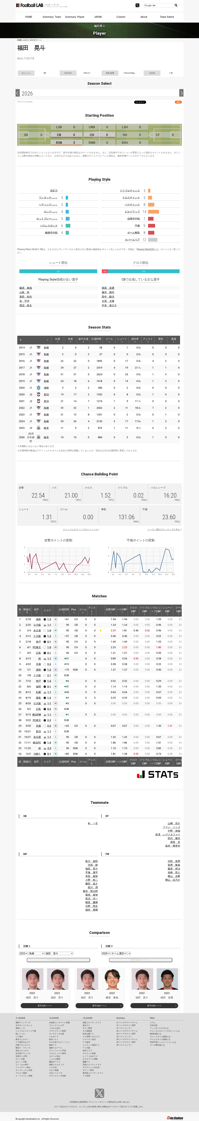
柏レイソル (20, 1034)
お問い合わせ (122, 1102)
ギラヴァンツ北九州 (91, 1067)
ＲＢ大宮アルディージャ (59, 1042)
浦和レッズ (20, 1028)
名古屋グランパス (23, 1053)
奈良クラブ (87, 1050)
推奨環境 (83, 1102)
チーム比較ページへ (58, 960)
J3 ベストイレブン (124, 1045)
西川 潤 (93, 887)
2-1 (49, 675)
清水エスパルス (22, 1050)
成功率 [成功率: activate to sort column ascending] (135, 340)
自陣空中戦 (133, 218)
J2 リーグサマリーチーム (127, 1031)
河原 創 (93, 864)
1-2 (49, 636)
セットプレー (47, 218)
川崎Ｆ (37, 753)
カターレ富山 (54, 1056)
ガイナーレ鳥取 (89, 1053)
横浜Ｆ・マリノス (23, 1048)
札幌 (38, 692)
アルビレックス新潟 (57, 1053)
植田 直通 (108, 287)
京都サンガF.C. (22, 1056)
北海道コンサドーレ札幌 (59, 1022)
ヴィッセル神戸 (22, 1065)
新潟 (46, 394)
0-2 (49, 709)
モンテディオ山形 (56, 1034)
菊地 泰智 (91, 894)
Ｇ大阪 (37, 624)
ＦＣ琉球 (86, 1076)
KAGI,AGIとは (155, 1034)
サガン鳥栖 (53, 1070)
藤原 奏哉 (25, 287)
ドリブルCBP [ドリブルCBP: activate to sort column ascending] (145, 610)
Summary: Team (52, 16)
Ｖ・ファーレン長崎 (24, 1076)
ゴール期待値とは (157, 1045)
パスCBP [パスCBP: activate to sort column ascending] (122, 610)
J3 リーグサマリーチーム (127, 1039)
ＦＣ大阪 (86, 1048)
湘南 (46, 387)
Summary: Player (74, 16)
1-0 (49, 630)
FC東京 (37, 647)
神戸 (38, 641)
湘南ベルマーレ (55, 1048)
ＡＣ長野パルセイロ (91, 1036)
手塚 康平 (91, 872)
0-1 (49, 641)
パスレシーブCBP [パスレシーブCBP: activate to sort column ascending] (156, 610)
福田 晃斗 (91, 868)
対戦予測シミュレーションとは (163, 1042)
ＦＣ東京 (19, 1036)
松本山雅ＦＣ (88, 1034)
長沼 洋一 (91, 898)
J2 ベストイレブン (124, 1036)
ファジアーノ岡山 (23, 1067)
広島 (38, 652)
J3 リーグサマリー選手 (126, 1042)
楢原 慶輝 (91, 902)
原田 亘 (175, 842)
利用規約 (74, 1102)
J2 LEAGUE (54, 1018)
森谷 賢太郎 (90, 891)
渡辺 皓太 (25, 305)
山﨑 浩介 (174, 823)
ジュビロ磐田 (54, 1059)
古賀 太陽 (108, 301)
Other (152, 1018)
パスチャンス (132, 204)
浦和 (38, 669)
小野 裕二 (91, 879)
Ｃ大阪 (37, 636)
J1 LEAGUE (20, 1018)
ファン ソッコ (171, 827)
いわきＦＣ (53, 1036)
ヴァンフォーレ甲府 (57, 1050)
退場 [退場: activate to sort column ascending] (173, 340)
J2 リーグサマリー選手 (126, 1034)
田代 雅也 (174, 838)
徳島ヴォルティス (56, 1065)
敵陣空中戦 (51, 232)
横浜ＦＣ (53, 1045)
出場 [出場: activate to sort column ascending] (57, 340)
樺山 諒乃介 (172, 879)
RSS (178, 102)
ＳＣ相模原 (87, 1031)
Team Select (167, 16)
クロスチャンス (131, 197)
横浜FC (37, 742)
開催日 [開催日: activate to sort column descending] (27, 610)
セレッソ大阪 (21, 1062)
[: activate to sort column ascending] (27, 340)
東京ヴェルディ (22, 1039)
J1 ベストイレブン (124, 1028)
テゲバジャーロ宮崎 (57, 1076)
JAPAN (98, 16)
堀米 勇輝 (91, 909)
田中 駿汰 (108, 296)
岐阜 (46, 428)
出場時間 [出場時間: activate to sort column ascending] (96, 340)
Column (120, 16)
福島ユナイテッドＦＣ (92, 1022)
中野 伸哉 (174, 830)
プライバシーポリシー (97, 1102)
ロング (51, 211)
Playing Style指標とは (147, 249)
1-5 (49, 619)
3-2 (49, 664)
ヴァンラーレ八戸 (56, 1025)
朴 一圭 (93, 823)
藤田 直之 (91, 883)
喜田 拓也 (25, 296)
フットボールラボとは (159, 1028)
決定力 (54, 190)
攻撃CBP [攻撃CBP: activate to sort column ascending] (111, 610)
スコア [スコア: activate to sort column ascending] (47, 610)
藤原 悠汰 (174, 868)
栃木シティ (53, 1039)
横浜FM (36, 714)
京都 (38, 664)
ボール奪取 (133, 232)
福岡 (38, 686)
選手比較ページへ (141, 960)
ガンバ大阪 (20, 1059)
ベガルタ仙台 (54, 1028)
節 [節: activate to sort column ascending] (20, 610)
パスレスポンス (49, 225)
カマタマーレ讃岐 (90, 1059)
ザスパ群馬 (87, 1028)
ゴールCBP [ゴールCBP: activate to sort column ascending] (179, 610)
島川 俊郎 (91, 861)
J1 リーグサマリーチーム (127, 1022)
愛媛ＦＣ (86, 1062)
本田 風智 (91, 876)
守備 (137, 225)
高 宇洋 (24, 301)
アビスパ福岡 (21, 1073)
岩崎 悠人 (174, 872)
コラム (152, 1022)
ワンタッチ (48, 197)
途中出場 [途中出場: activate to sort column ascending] (83, 340)
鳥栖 (46, 347)
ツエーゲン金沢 (89, 1039)
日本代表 (153, 1025)
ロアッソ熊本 (88, 1070)
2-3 (49, 720)
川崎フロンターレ (23, 1045)
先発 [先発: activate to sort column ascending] (70, 340)
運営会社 (112, 1102)
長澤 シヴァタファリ (167, 834)
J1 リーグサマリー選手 (126, 1025)
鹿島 (38, 697)
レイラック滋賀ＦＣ (91, 1045)
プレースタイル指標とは (160, 1036)
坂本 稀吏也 (172, 845)
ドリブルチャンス (130, 190)
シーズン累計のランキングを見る (163, 529)
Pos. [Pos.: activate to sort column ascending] (73, 610)
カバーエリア (132, 239)
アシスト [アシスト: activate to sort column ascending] (148, 340)
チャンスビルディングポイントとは (80, 529)
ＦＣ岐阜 (86, 1042)
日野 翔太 (91, 906)
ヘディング (48, 204)
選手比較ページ (45, 1005)
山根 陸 (24, 292)
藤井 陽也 (108, 292)
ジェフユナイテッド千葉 (26, 1031)
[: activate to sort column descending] (20, 340)
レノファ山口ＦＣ (90, 1056)
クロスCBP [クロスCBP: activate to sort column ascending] (133, 610)
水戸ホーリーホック (24, 1025)
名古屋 (37, 630)
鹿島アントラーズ (23, 1022)
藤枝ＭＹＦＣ (54, 1062)
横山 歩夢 (174, 876)
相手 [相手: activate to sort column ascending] (36, 610)
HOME (28, 16)
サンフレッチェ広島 (24, 1070)
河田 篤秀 (174, 861)
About (144, 16)
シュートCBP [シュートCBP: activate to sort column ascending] (167, 610)
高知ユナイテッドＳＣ (92, 1065)
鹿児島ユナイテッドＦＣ (93, 1073)
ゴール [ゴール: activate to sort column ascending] (109, 340)
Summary (120, 1018)
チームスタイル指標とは (160, 1039)
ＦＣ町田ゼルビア (23, 1042)
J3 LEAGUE (87, 1018)
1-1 (49, 624)
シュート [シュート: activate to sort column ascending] (122, 340)
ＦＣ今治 (53, 1067)
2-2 (49, 748)
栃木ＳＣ (86, 1025)
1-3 (49, 742)
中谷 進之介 (109, 305)
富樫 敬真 (174, 864)
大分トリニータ (55, 1073)
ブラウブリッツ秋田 (57, 1031)
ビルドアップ (132, 211)
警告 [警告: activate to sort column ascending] (160, 340)
